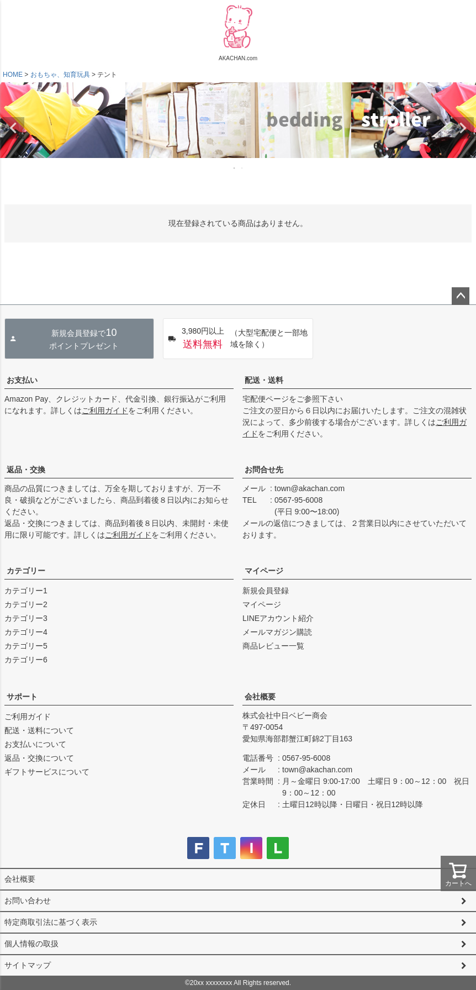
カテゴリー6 (25, 659)
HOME (13, 74)
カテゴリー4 (25, 632)
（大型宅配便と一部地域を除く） (238, 338)
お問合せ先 (264, 469)
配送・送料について (39, 730)
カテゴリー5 (25, 645)
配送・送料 (264, 380)
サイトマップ (27, 965)
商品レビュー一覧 (273, 645)
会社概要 (260, 696)
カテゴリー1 (25, 590)
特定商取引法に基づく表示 (50, 922)
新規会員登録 (265, 590)
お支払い (22, 380)
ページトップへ (460, 296)
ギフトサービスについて (46, 771)
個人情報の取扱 (31, 943)
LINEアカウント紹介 (278, 618)
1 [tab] (234, 168)
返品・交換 (26, 469)
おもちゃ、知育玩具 (60, 74)
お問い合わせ (27, 900)
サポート (22, 696)
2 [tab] (242, 168)
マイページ (264, 570)
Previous (13, 128)
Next (463, 128)
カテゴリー (26, 570)
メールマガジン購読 (277, 632)
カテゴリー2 (25, 604)
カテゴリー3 (25, 618)
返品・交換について (39, 758)
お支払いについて (35, 744)
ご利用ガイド (105, 410)
